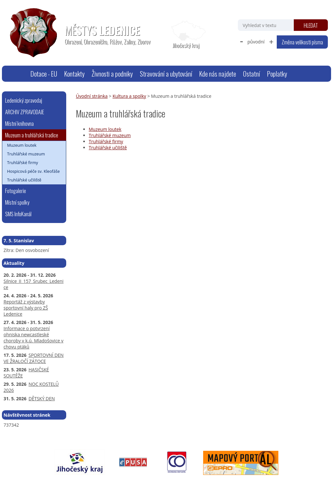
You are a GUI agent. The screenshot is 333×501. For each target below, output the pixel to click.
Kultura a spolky (129, 96)
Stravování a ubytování (166, 74)
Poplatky (277, 74)
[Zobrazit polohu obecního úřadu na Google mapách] (185, 34)
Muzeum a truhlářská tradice (31, 135)
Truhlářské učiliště (108, 147)
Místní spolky (17, 202)
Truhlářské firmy (106, 141)
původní (256, 42)
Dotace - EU (44, 74)
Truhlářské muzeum (110, 135)
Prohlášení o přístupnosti (149, 484)
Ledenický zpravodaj (23, 100)
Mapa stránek (106, 484)
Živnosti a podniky (112, 74)
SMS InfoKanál (18, 214)
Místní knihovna (19, 123)
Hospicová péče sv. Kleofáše (33, 171)
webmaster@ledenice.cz (64, 484)
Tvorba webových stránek (258, 484)
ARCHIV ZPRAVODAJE (24, 112)
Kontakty (74, 74)
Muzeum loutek (105, 129)
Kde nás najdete (217, 74)
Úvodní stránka (19, 74)
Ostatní (251, 74)
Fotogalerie (15, 191)
